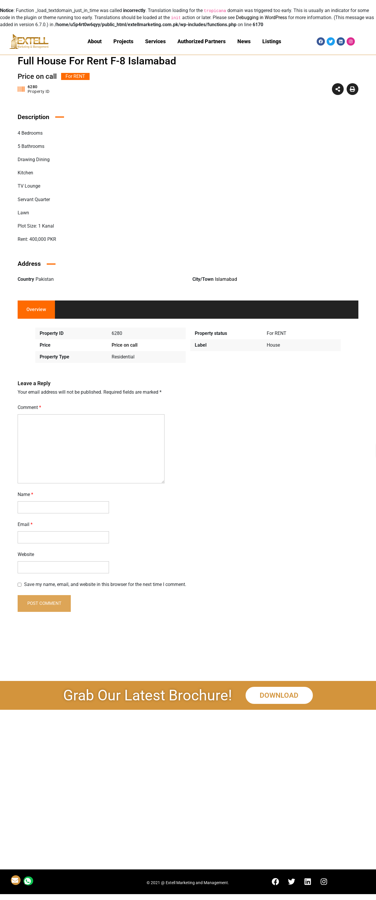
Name (25, 494)
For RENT (276, 333)
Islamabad (226, 279)
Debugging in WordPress (261, 17)
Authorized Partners (201, 41)
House (273, 345)
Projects (123, 41)
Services (155, 41)
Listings (271, 41)
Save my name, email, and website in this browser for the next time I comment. (105, 584)
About (95, 41)
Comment (29, 407)
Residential (123, 357)
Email (25, 524)
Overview (36, 309)
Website (26, 554)
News (244, 41)
